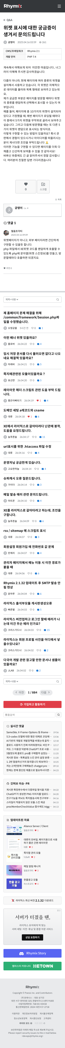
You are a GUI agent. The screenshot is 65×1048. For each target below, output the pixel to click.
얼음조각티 (16, 231)
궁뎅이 (11, 42)
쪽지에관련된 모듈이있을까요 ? (24, 374)
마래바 (11, 364)
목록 (58, 199)
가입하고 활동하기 (32, 704)
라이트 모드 (25, 1023)
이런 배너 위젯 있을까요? (20, 338)
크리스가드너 (14, 630)
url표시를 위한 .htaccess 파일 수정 (27, 447)
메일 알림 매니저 (32, 866)
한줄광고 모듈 (31, 879)
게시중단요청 (35, 1018)
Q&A (7, 20)
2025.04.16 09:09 (19, 235)
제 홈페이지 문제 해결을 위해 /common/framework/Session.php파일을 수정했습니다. (31, 317)
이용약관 (16, 1013)
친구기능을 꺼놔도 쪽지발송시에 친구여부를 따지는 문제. (35, 798)
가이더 (11, 484)
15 (47, 630)
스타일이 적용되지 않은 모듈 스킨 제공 (25, 802)
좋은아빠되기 (14, 400)
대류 (10, 416)
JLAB (11, 670)
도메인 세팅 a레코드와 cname (23, 410)
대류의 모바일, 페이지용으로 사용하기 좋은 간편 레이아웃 (40, 841)
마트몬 (11, 500)
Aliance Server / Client (36, 826)
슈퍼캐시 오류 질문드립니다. (22, 478)
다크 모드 (40, 1023)
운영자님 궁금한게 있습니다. (22, 463)
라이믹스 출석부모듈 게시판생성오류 (27, 603)
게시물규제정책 (46, 1013)
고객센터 (47, 1018)
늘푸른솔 (12, 437)
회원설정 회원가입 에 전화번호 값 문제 (28, 547)
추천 (7, 268)
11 (42, 437)
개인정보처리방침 (29, 1013)
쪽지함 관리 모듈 (32, 852)
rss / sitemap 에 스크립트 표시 (24, 531)
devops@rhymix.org (32, 1036)
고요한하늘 (13, 468)
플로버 (11, 344)
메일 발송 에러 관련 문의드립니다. (25, 494)
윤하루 (11, 593)
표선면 (11, 380)
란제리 (11, 553)
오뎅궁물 (12, 328)
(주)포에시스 (26, 997)
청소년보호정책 (20, 1018)
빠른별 (11, 609)
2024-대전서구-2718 (39, 1007)
